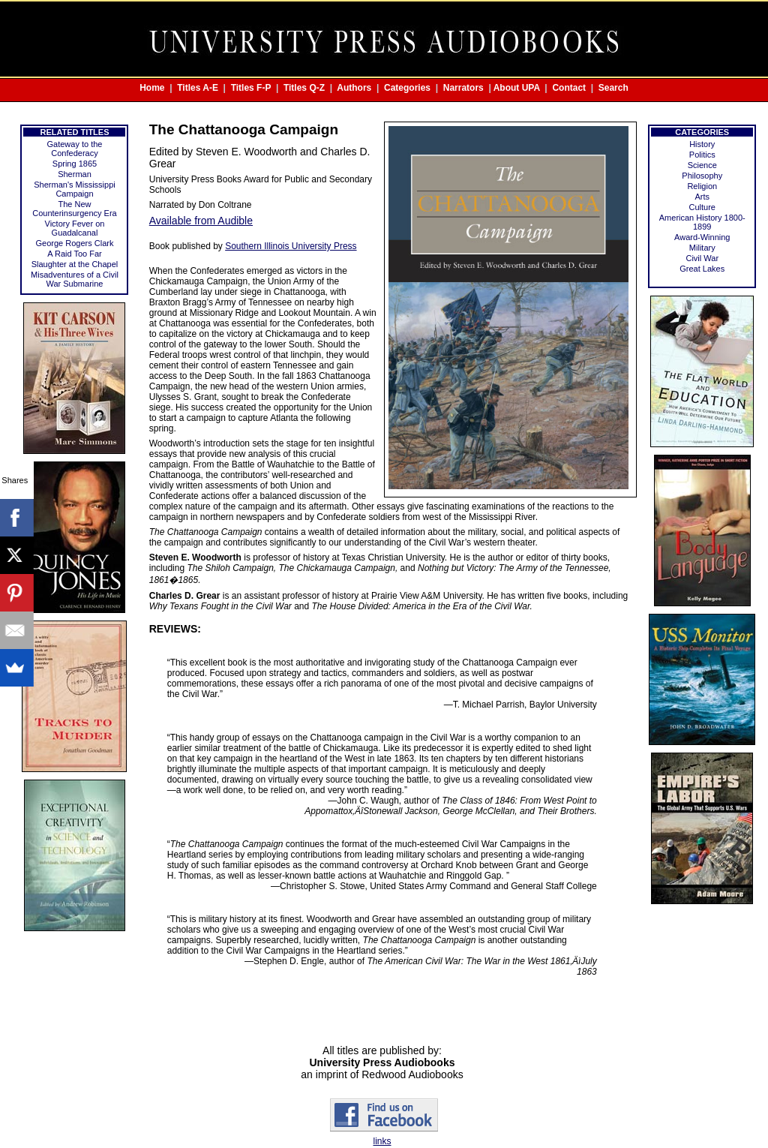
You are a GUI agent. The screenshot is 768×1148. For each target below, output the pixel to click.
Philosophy (702, 175)
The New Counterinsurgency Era (74, 209)
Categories (407, 88)
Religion (702, 186)
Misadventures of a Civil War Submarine (74, 279)
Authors (354, 88)
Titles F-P (251, 88)
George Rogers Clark (75, 243)
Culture (702, 207)
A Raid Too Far (74, 253)
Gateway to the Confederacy (74, 149)
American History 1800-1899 (702, 222)
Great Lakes (702, 268)
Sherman (75, 174)
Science (702, 165)
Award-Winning (702, 237)
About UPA (517, 88)
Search (613, 88)
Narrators (463, 88)
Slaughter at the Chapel (75, 264)
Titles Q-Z (304, 88)
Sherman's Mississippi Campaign (74, 189)
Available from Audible (201, 221)
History (702, 144)
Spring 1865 (74, 163)
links (382, 1141)
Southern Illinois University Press (290, 246)
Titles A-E (197, 88)
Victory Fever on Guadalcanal (75, 228)
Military (702, 247)
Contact (569, 88)
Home (152, 88)
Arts (702, 196)
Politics (702, 154)
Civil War (702, 258)
